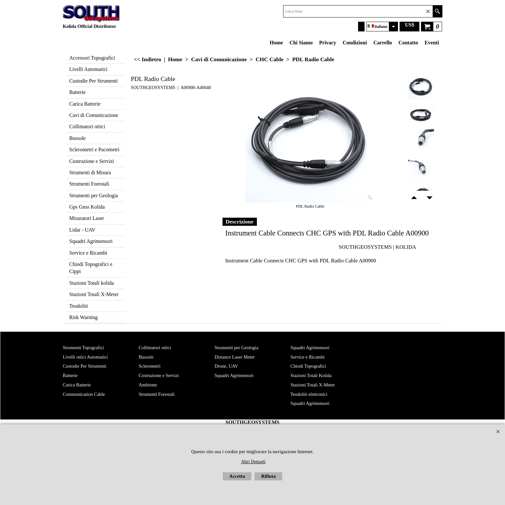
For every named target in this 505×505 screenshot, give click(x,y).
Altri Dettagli (253, 461)
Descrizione (240, 221)
